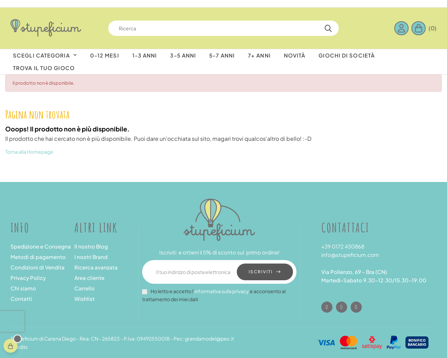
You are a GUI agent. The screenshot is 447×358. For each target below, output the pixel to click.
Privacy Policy (28, 277)
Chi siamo (23, 288)
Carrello (84, 288)
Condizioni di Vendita (37, 267)
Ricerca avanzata (96, 267)
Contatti (21, 298)
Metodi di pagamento (38, 256)
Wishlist (84, 298)
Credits (19, 347)
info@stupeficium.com (350, 254)
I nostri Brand (91, 256)
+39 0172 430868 (342, 246)
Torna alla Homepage (29, 151)
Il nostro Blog (91, 246)
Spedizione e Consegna (40, 246)
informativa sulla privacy (222, 291)
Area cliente (89, 277)
